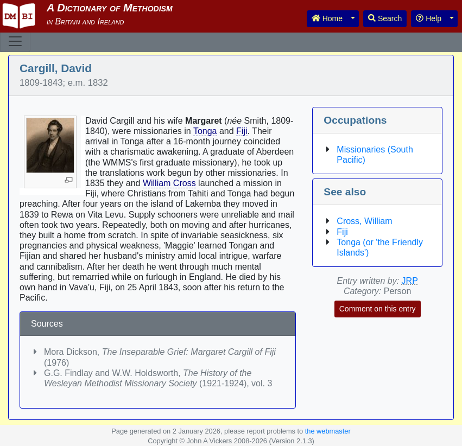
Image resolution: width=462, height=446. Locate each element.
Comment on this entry (377, 308)
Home (327, 18)
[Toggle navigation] (15, 41)
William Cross (169, 183)
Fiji (241, 131)
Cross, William (364, 221)
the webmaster (328, 431)
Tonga (205, 131)
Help (428, 18)
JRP (410, 280)
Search (385, 18)
